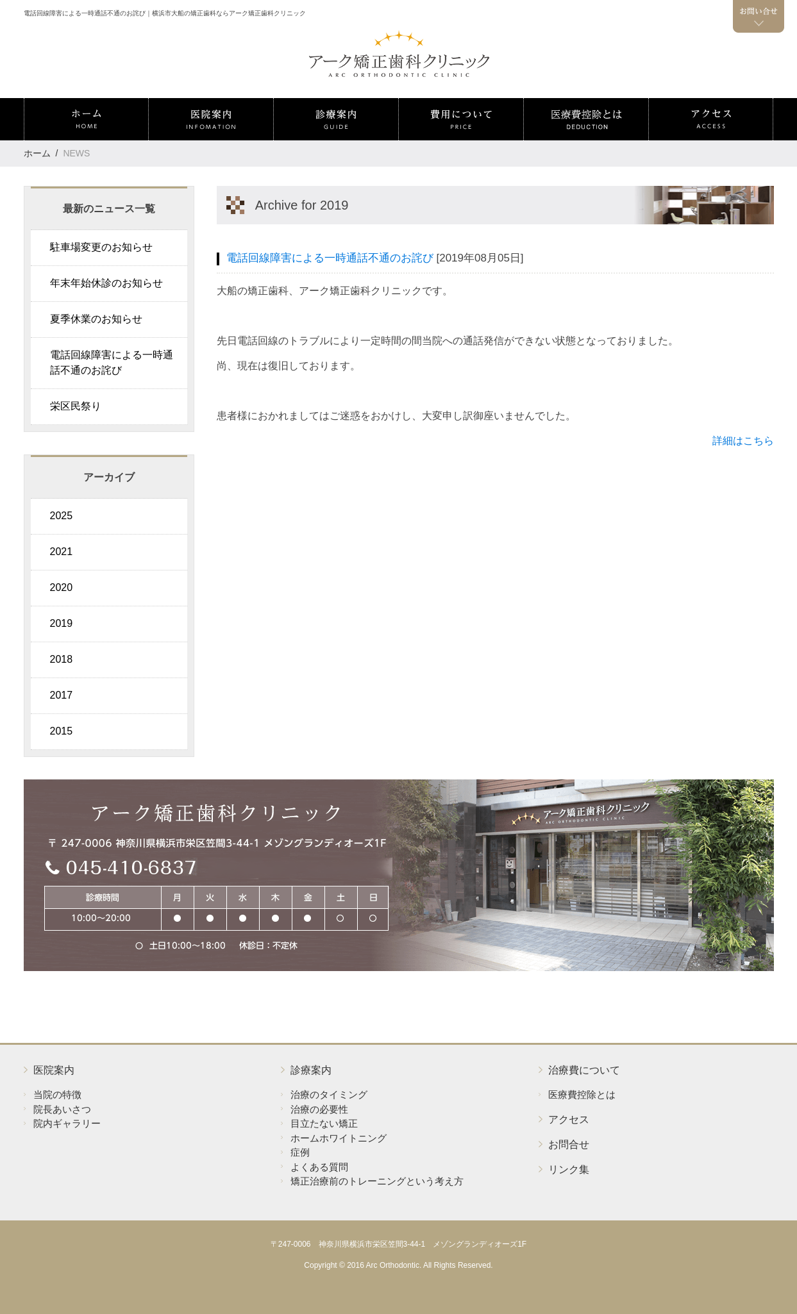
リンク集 (568, 1169)
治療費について (584, 1070)
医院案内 (53, 1070)
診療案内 (310, 1070)
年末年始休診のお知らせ (106, 283)
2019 (61, 623)
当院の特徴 (57, 1094)
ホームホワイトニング (338, 1138)
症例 (300, 1152)
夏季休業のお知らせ (96, 318)
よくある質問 (319, 1166)
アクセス (568, 1119)
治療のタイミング (328, 1094)
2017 (61, 695)
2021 (61, 551)
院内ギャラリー (67, 1123)
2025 (61, 515)
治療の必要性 (319, 1109)
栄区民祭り (75, 406)
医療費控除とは (582, 1094)
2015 (61, 731)
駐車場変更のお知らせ (101, 247)
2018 (61, 659)
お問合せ (568, 1144)
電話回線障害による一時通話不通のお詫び (111, 362)
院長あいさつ (62, 1109)
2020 (61, 587)
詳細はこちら (743, 440)
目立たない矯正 (324, 1123)
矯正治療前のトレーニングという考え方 (377, 1181)
